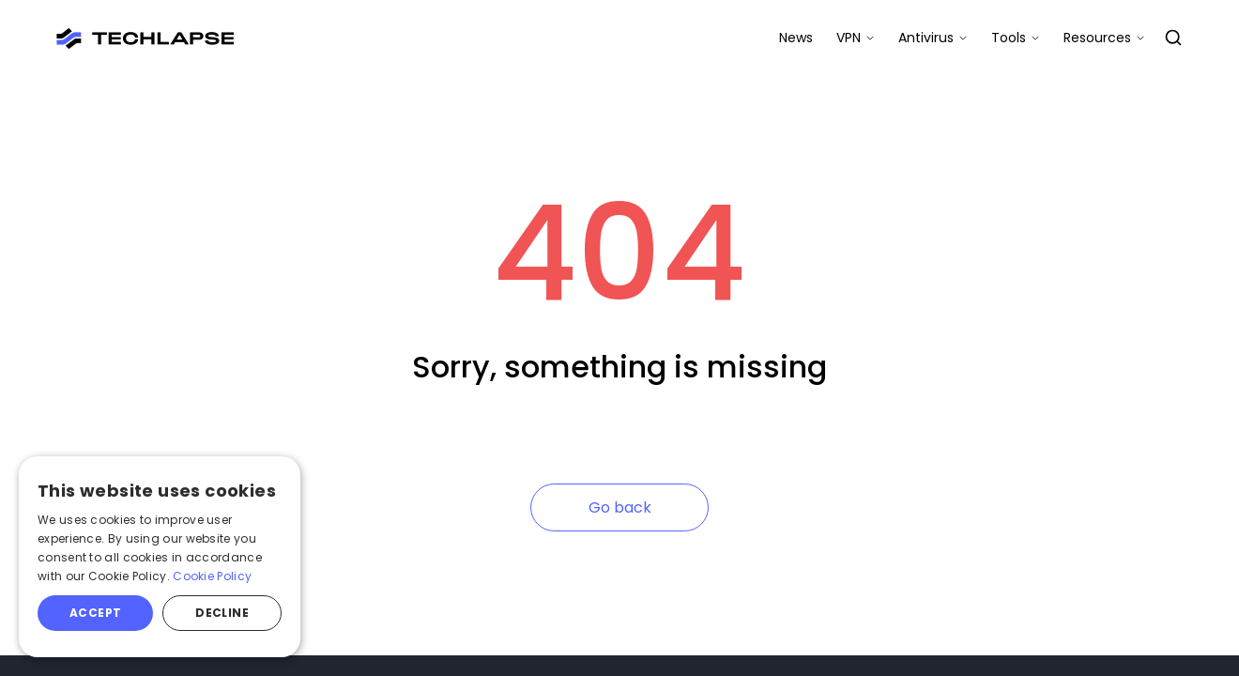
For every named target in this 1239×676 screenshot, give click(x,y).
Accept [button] (95, 613)
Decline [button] (222, 613)
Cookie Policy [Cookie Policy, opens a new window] (212, 576)
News (796, 37)
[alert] (159, 556)
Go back (620, 507)
